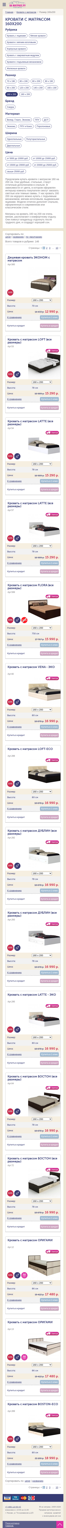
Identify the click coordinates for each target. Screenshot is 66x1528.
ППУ (37, 120)
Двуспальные (13, 145)
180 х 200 (25, 94)
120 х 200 (24, 88)
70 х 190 (11, 81)
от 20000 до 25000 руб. (45, 165)
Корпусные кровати (16, 49)
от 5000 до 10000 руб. (17, 158)
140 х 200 (38, 88)
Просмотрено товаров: (12, 1524)
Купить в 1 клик (49, 317)
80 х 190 (24, 81)
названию (18, 236)
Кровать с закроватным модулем (23, 55)
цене (8, 236)
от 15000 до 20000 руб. (18, 165)
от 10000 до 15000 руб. (44, 158)
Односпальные (14, 139)
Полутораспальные (35, 139)
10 (57, 248)
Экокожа (11, 126)
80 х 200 (36, 81)
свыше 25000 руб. (15, 171)
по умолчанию (34, 236)
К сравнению (14, 317)
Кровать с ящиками (16, 36)
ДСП (46, 120)
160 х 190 (51, 88)
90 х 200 (11, 88)
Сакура (10, 107)
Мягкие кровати (38, 36)
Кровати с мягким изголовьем (21, 42)
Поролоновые (43, 126)
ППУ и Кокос (26, 126)
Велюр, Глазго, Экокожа (18, 120)
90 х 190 (49, 81)
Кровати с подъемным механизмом (24, 62)
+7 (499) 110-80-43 (13, 1507)
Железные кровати (16, 68)
